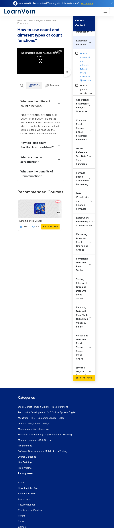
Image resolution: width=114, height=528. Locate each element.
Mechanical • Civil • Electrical (33, 429)
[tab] (21, 85)
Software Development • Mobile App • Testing (42, 451)
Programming (25, 445)
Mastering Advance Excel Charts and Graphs (82, 242)
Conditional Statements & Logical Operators (82, 105)
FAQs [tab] (34, 86)
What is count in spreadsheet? (31, 159)
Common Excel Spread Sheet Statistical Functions (81, 130)
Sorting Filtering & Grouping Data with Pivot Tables (81, 289)
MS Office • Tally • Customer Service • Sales (41, 418)
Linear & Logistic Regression (82, 371)
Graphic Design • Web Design (33, 423)
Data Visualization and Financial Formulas (83, 201)
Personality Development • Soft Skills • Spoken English (47, 412)
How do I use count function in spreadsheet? (37, 145)
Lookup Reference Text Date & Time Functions (82, 156)
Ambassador (24, 499)
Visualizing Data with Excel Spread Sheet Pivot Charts (82, 347)
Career (21, 521)
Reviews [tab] (52, 86)
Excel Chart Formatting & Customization (84, 221)
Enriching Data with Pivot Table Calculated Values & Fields (82, 317)
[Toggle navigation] (105, 11)
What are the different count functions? (35, 104)
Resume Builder (26, 504)
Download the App (28, 488)
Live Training (25, 462)
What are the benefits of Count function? (36, 174)
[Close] (111, 3)
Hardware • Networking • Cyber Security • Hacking (45, 434)
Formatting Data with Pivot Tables (82, 264)
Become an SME (26, 493)
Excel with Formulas (81, 42)
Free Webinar (25, 467)
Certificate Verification (30, 510)
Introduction (82, 31)
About (21, 482)
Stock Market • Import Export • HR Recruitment (43, 406)
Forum (21, 515)
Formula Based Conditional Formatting (82, 178)
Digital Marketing (27, 456)
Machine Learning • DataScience (35, 440)
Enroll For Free (50, 226)
